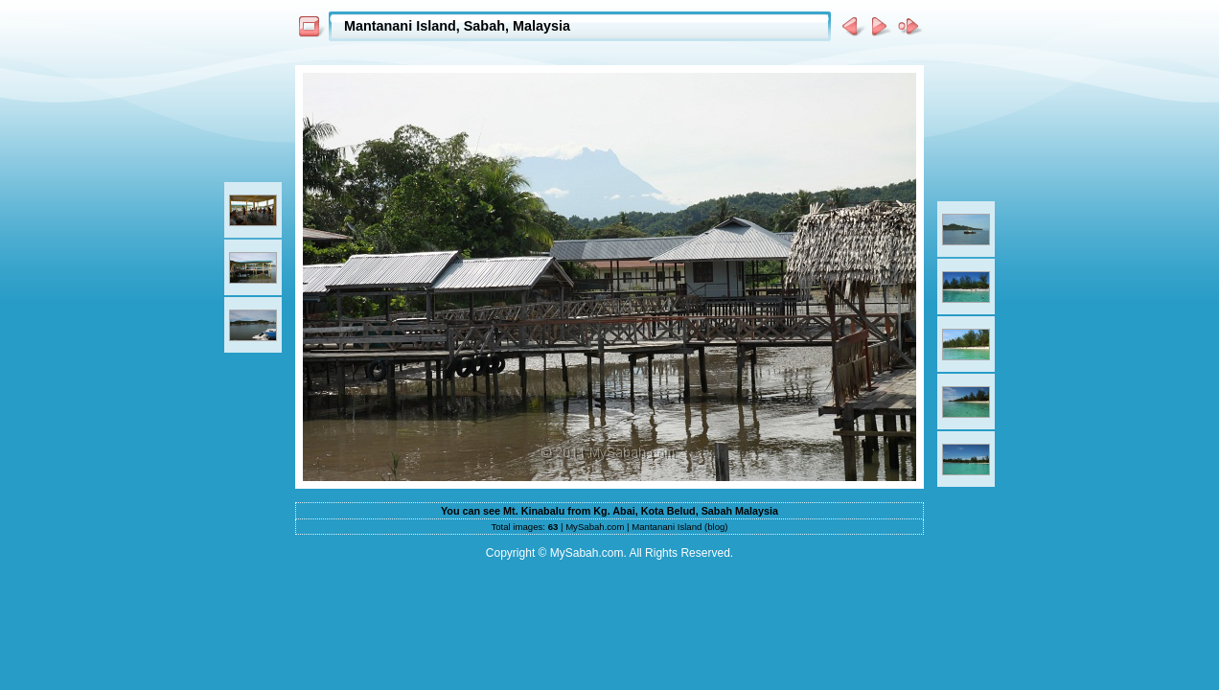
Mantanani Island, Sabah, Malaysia (457, 26)
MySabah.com (594, 526)
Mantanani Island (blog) (679, 526)
